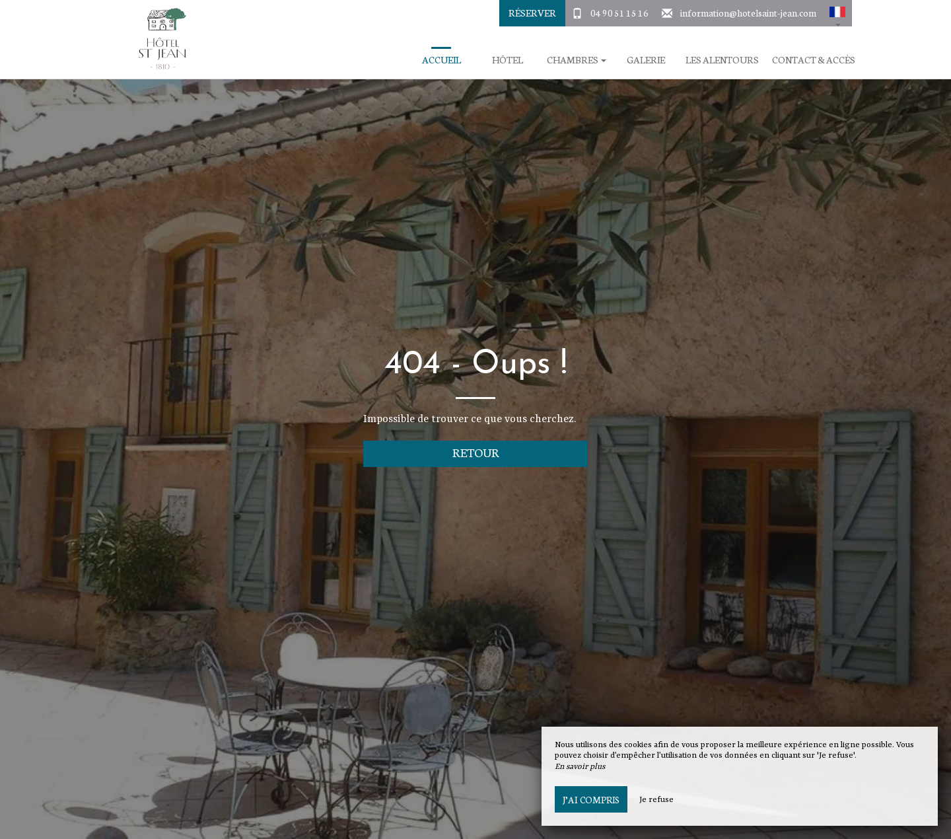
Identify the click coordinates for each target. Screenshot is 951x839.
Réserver (532, 12)
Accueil (441, 60)
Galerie (646, 60)
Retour (475, 452)
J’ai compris (591, 799)
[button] (837, 13)
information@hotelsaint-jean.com (748, 12)
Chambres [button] (576, 60)
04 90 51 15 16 (619, 12)
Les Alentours (722, 60)
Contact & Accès (813, 60)
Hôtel (507, 60)
